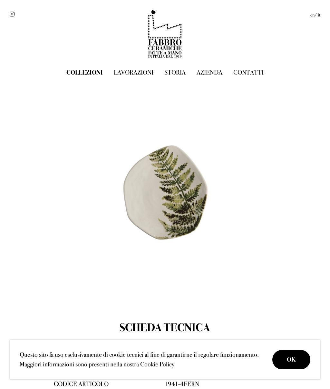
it (319, 15)
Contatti (248, 72)
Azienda (209, 72)
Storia (175, 72)
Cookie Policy (157, 364)
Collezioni (84, 72)
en (312, 15)
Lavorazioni (133, 72)
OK (291, 359)
